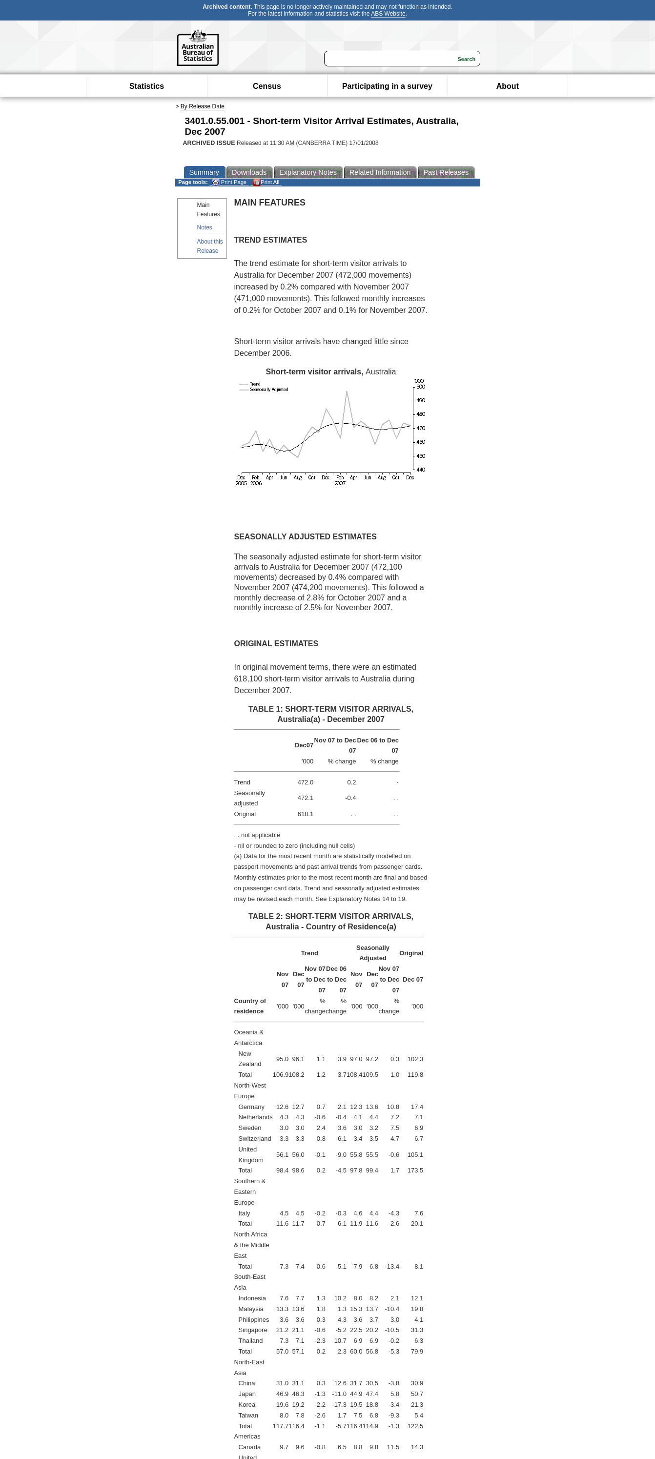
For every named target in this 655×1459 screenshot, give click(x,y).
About (507, 86)
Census (267, 86)
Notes (204, 227)
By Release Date (203, 106)
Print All (266, 182)
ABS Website (388, 13)
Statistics (146, 86)
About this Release (210, 246)
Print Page (229, 182)
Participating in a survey (387, 86)
